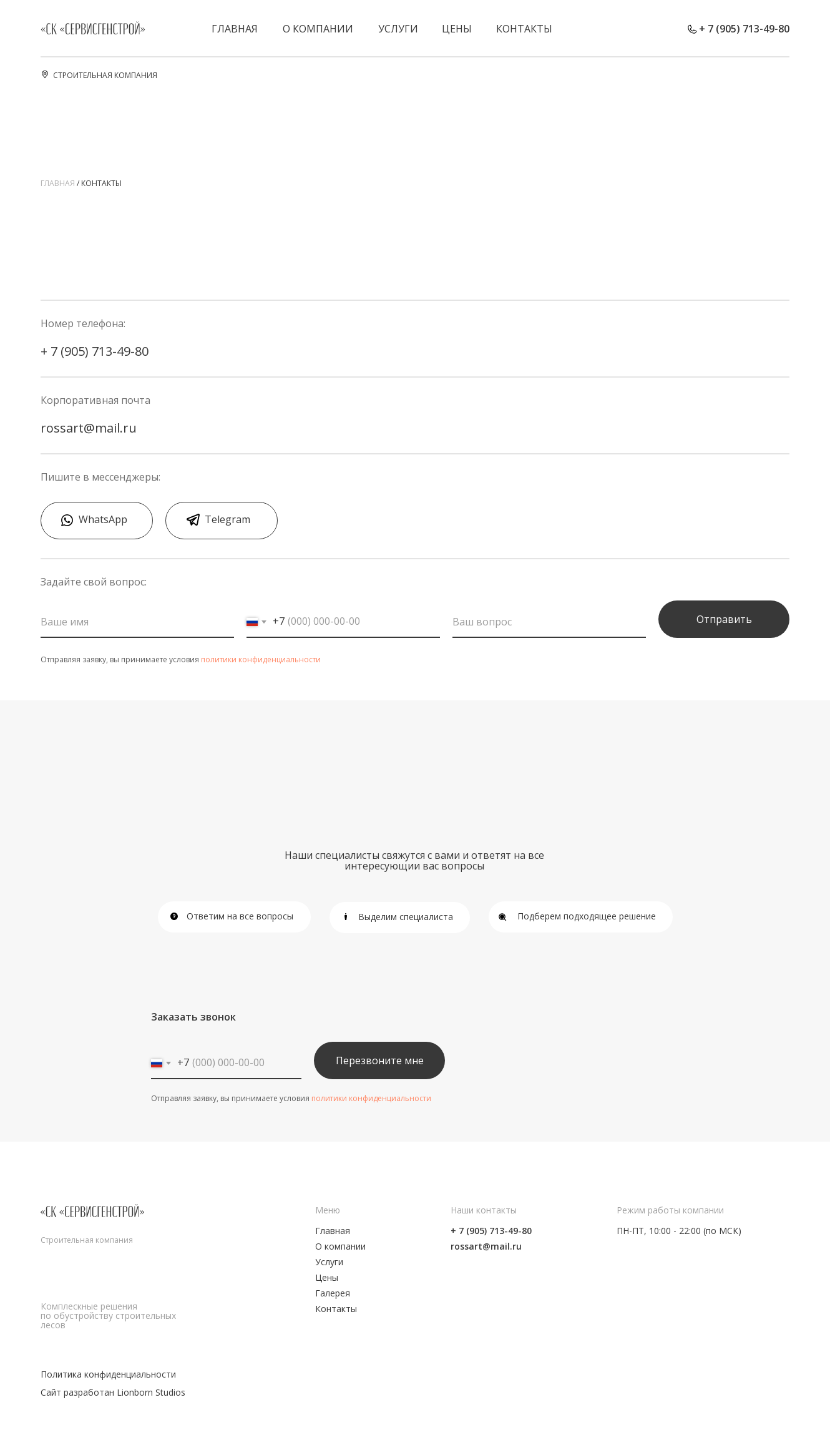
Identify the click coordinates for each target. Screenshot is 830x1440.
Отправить (724, 619)
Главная (235, 29)
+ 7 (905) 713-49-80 (744, 29)
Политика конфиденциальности (108, 1374)
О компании (318, 29)
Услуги (398, 29)
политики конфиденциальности (261, 659)
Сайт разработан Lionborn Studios (113, 1392)
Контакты (524, 29)
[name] (137, 622)
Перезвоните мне (380, 1060)
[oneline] (549, 622)
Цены (457, 29)
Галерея (332, 1293)
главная (58, 183)
